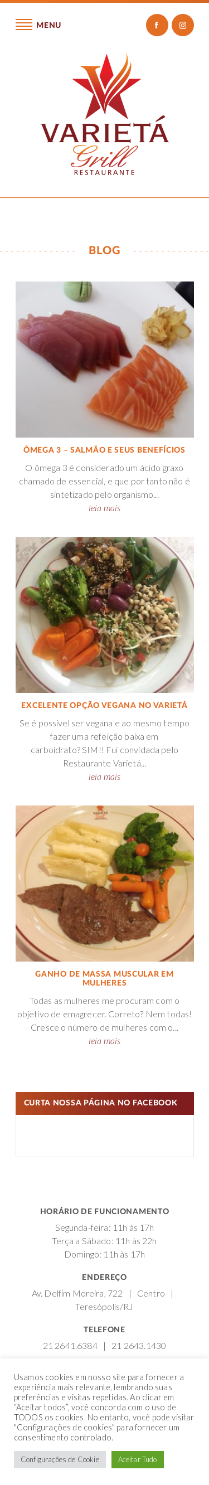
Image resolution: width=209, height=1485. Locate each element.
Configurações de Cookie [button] (60, 1459)
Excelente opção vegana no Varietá (104, 706)
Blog (104, 250)
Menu (39, 24)
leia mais (104, 507)
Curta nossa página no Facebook (101, 1103)
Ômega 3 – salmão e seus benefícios (104, 450)
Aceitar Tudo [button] (137, 1459)
